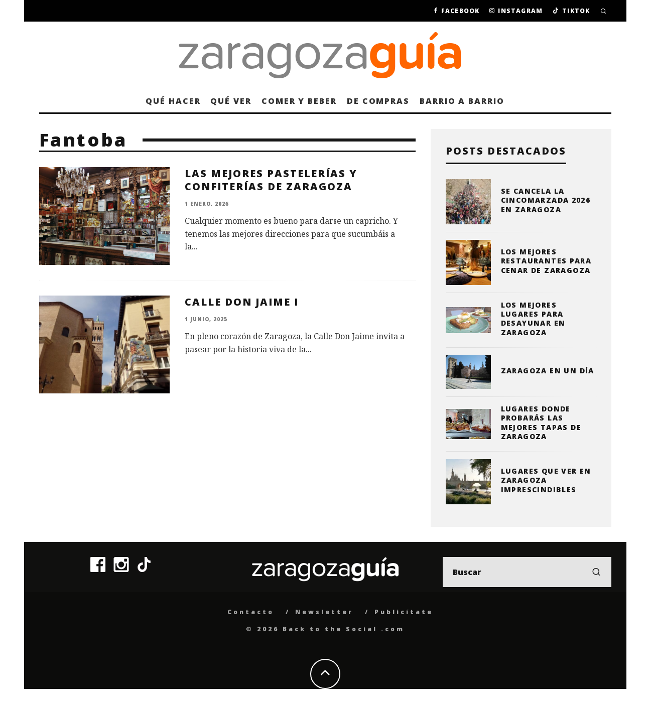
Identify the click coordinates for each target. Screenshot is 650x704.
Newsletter (324, 612)
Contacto (250, 612)
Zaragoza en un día (547, 370)
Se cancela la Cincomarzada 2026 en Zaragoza (546, 200)
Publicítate (403, 612)
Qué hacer (173, 100)
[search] (596, 572)
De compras (378, 100)
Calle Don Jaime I (242, 302)
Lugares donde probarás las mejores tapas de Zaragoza (541, 422)
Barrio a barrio (462, 100)
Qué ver (230, 100)
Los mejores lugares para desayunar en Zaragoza (533, 318)
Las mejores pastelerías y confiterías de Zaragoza (271, 180)
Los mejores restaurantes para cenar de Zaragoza (546, 260)
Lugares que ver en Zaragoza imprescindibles (546, 480)
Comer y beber (299, 100)
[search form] (527, 572)
